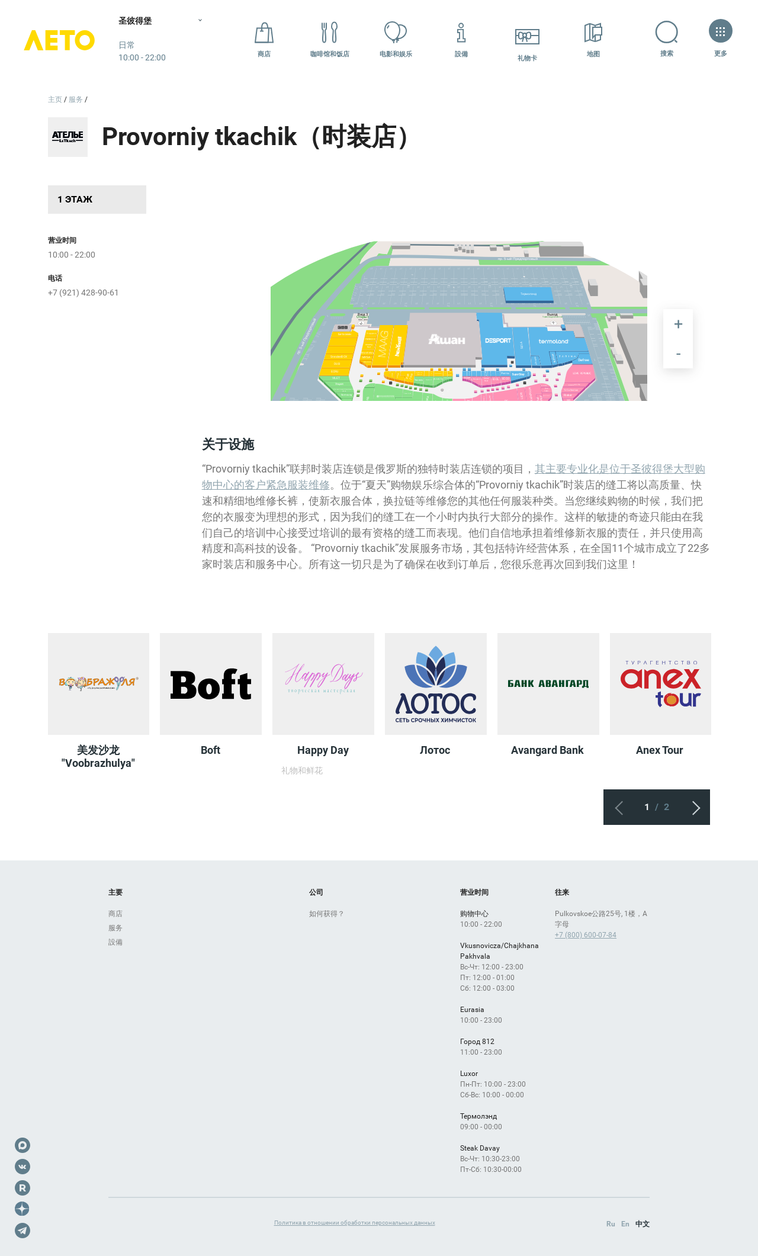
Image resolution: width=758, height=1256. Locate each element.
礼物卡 (527, 39)
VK (22, 1166)
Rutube (22, 1188)
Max (22, 1145)
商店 (264, 39)
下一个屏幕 (692, 807)
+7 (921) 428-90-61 (83, 292)
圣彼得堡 (135, 20)
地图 (593, 39)
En (625, 1224)
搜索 (659, 39)
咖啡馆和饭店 (329, 39)
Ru (610, 1224)
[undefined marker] (491, 366)
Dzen (22, 1209)
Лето (59, 40)
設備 (461, 39)
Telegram (22, 1230)
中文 (642, 1224)
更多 (720, 39)
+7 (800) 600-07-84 (585, 935)
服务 (115, 928)
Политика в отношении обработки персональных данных (354, 1222)
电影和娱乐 (396, 39)
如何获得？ (327, 914)
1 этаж (74, 199)
